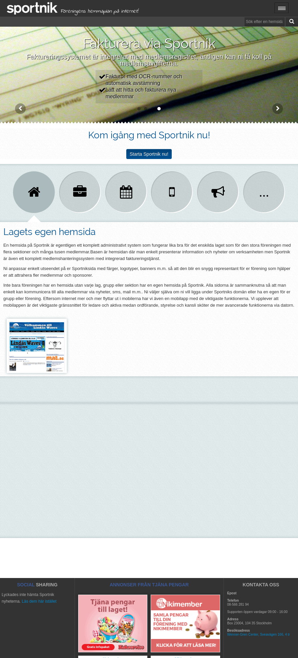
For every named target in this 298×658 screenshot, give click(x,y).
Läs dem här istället (39, 601)
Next (277, 108)
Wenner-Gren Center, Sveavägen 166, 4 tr (258, 634)
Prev (20, 108)
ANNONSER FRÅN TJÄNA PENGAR (149, 584)
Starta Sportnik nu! (149, 154)
